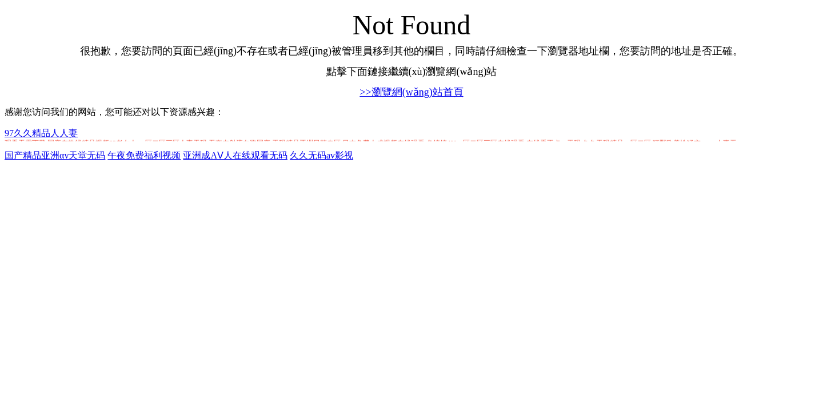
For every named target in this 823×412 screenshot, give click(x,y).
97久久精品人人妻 (41, 133)
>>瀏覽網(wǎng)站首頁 (411, 92)
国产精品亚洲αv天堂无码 (55, 155)
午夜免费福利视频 (144, 155)
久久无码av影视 (321, 155)
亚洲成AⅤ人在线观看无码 (235, 155)
